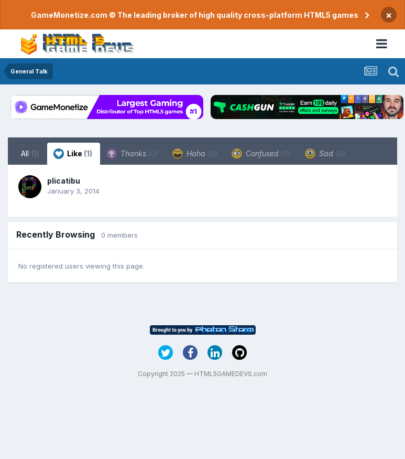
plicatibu (63, 180)
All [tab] (30, 153)
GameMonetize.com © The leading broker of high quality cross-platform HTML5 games (194, 14)
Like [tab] (72, 153)
